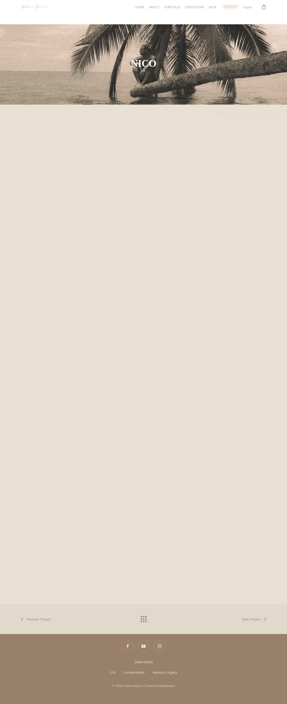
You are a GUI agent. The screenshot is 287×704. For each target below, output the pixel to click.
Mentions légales (165, 672)
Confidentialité (134, 672)
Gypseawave (167, 685)
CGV (112, 672)
